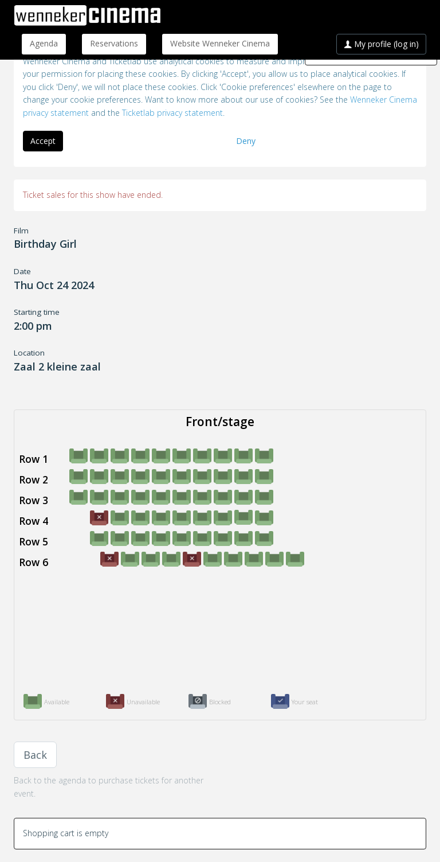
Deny (246, 140)
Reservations (114, 43)
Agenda (44, 43)
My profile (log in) (381, 43)
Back (35, 755)
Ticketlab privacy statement (172, 112)
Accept (43, 140)
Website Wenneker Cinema (220, 43)
